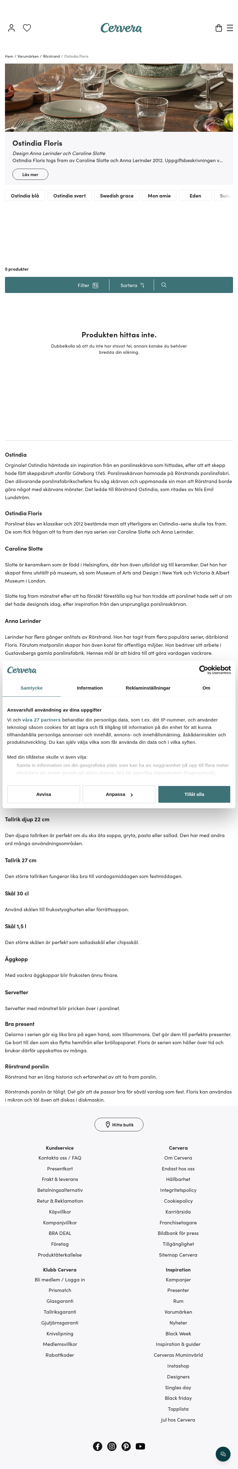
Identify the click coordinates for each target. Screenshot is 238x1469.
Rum (178, 1300)
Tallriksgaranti (60, 1311)
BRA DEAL (60, 1232)
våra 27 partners (41, 719)
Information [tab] (90, 687)
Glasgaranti (59, 1300)
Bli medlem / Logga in (60, 1279)
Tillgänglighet (178, 1243)
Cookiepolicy (178, 1200)
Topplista (178, 1408)
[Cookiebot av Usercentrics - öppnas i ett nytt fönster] (204, 670)
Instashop (178, 1365)
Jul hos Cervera (178, 1419)
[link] (27, 28)
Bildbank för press (178, 1232)
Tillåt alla (194, 794)
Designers (178, 1376)
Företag (60, 1243)
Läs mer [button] (30, 174)
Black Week (178, 1333)
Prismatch (60, 1289)
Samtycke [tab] (32, 687)
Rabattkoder (60, 1354)
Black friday (178, 1397)
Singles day (178, 1387)
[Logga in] (11, 28)
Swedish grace (117, 195)
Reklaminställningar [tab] (148, 687)
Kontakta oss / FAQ (60, 1157)
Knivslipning (59, 1333)
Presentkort (60, 1168)
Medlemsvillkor (60, 1343)
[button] (88, 285)
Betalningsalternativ (60, 1189)
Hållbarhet (178, 1178)
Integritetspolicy (178, 1189)
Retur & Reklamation (60, 1200)
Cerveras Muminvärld (178, 1354)
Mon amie (159, 195)
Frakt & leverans (60, 1178)
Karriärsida (178, 1211)
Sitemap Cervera (178, 1254)
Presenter (178, 1289)
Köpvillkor (60, 1211)
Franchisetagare (178, 1222)
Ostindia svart (69, 195)
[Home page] (121, 30)
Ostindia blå (25, 195)
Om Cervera (178, 1157)
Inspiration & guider (178, 1343)
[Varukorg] (219, 28)
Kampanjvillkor (60, 1222)
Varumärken (178, 1311)
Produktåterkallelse (60, 1254)
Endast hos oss (178, 1168)
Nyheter (178, 1322)
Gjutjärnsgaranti (59, 1322)
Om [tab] (206, 687)
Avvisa (43, 794)
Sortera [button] (133, 285)
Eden (195, 195)
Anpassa (119, 794)
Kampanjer (178, 1279)
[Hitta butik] (119, 1124)
